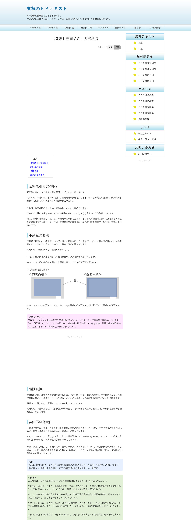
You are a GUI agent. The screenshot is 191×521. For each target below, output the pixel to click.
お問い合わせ (144, 154)
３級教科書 (35, 27)
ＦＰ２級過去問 (146, 81)
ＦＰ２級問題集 (146, 113)
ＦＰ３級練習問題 (147, 63)
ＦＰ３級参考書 (146, 95)
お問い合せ (155, 27)
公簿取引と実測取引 (39, 69)
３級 (140, 43)
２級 (140, 48)
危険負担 (34, 77)
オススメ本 (103, 27)
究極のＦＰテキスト (47, 8)
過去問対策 (86, 27)
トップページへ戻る (75, 495)
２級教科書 (52, 27)
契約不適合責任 (37, 81)
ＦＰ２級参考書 (146, 101)
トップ (31, 505)
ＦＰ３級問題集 (146, 107)
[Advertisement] (75, 264)
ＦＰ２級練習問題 (147, 69)
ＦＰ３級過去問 (146, 75)
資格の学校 (143, 119)
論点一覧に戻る (75, 488)
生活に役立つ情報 (147, 139)
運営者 (137, 27)
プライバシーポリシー (55, 505)
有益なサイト (144, 133)
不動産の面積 (36, 73)
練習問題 (69, 27)
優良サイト (120, 27)
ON (110, 47)
